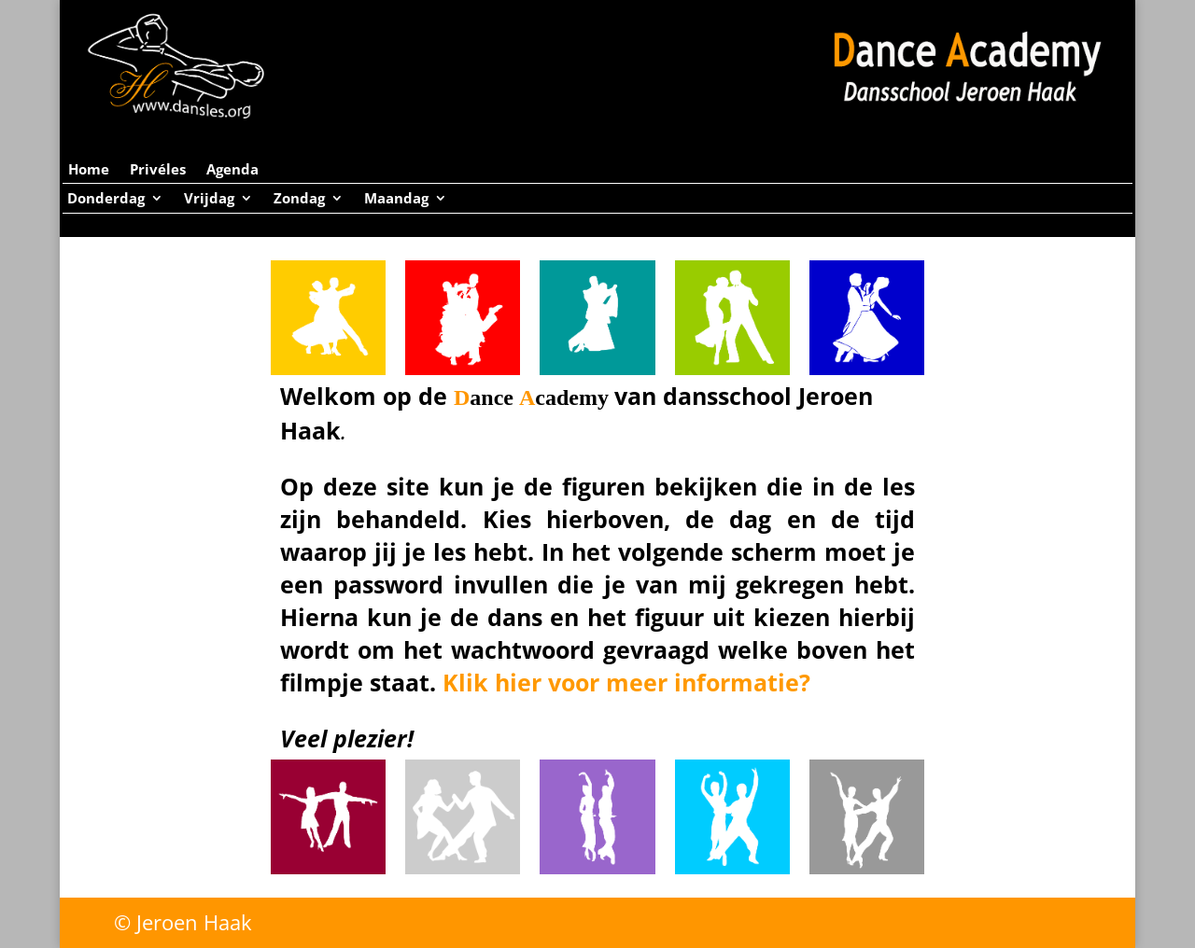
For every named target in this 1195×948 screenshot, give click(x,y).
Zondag (299, 199)
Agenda (232, 170)
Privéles (158, 170)
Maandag (396, 199)
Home (88, 170)
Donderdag (106, 199)
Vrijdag (209, 199)
